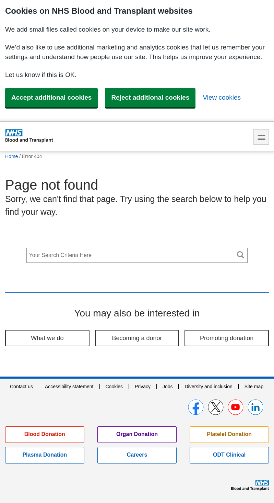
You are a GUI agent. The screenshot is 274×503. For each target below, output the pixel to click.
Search (240, 254)
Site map (254, 386)
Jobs (168, 386)
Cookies (114, 386)
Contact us (21, 386)
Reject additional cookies (150, 97)
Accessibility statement (69, 386)
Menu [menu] (261, 137)
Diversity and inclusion (208, 386)
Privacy (143, 386)
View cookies (222, 97)
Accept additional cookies (51, 97)
